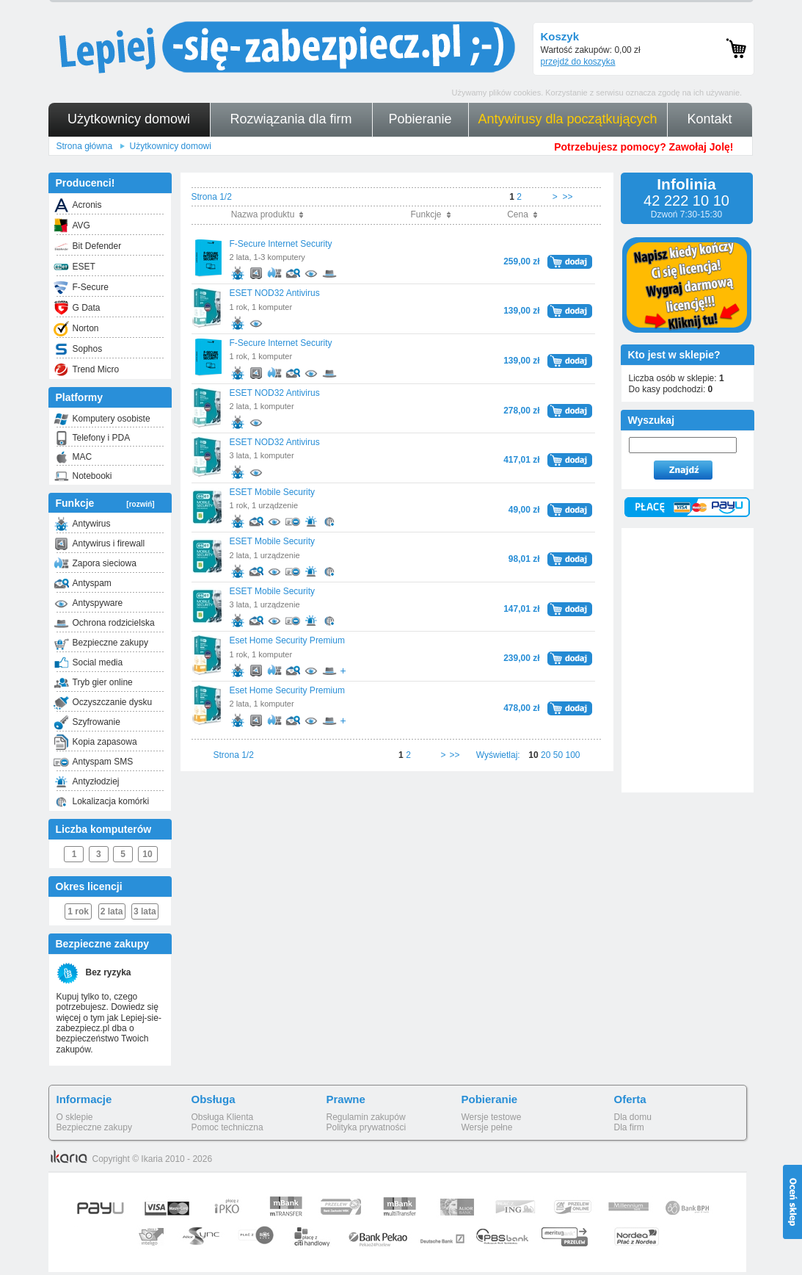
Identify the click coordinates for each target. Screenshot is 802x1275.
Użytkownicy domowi (170, 146)
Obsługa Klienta (223, 1117)
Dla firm (629, 1127)
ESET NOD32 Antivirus (275, 293)
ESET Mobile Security (273, 492)
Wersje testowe (492, 1117)
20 (545, 755)
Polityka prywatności (367, 1127)
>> (567, 197)
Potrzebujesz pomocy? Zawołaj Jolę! (643, 147)
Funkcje (105, 503)
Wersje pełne (487, 1127)
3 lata (145, 911)
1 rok (78, 911)
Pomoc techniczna (227, 1127)
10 (147, 854)
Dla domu (633, 1117)
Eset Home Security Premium (287, 640)
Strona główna (84, 146)
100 (572, 755)
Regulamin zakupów (366, 1117)
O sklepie (74, 1117)
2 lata (112, 911)
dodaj (569, 259)
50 (558, 755)
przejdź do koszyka (578, 62)
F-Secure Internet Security (281, 244)
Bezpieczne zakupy (94, 1127)
